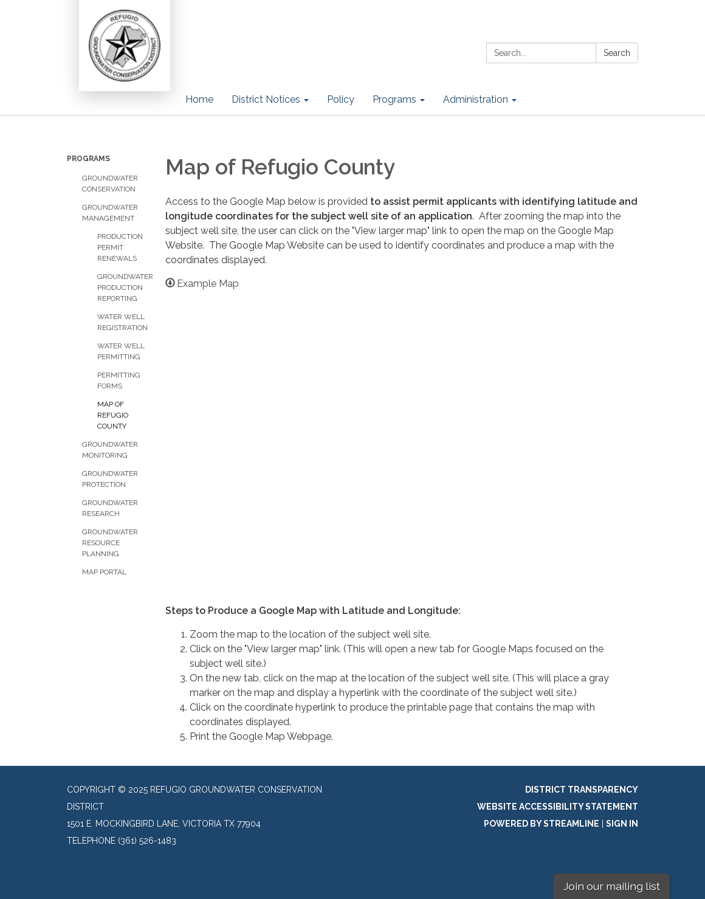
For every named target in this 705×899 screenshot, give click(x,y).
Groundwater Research (110, 508)
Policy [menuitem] (340, 99)
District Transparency (581, 789)
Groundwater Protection (110, 479)
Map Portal (104, 572)
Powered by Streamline (541, 823)
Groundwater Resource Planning (110, 543)
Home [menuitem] (199, 99)
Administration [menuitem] (475, 99)
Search (617, 53)
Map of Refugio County (112, 415)
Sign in (622, 823)
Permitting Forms (118, 380)
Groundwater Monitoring (110, 450)
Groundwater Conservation (110, 183)
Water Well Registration (122, 322)
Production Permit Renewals (120, 247)
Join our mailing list (611, 886)
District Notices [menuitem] (266, 99)
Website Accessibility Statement (557, 806)
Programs (88, 158)
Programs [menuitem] (394, 99)
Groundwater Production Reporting (122, 287)
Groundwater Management (110, 212)
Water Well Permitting (121, 351)
